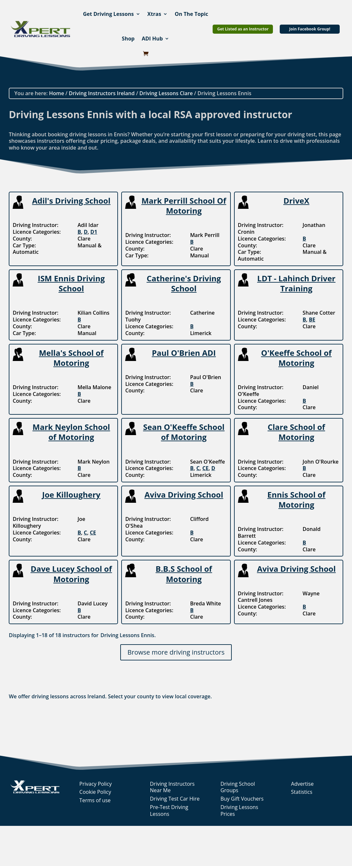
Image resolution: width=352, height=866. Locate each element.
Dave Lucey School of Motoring (71, 573)
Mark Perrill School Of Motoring (183, 205)
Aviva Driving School (184, 494)
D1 (93, 231)
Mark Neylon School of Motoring (71, 432)
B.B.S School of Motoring (184, 573)
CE (205, 468)
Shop (128, 38)
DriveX (296, 200)
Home (56, 93)
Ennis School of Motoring (296, 499)
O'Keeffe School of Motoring (296, 357)
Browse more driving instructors (175, 652)
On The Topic (191, 13)
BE (312, 319)
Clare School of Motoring (296, 432)
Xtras (154, 13)
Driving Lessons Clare (166, 93)
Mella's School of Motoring (71, 357)
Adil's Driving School (71, 200)
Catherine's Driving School (184, 283)
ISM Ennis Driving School (71, 283)
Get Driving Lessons (108, 13)
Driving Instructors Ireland (102, 93)
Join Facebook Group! (309, 29)
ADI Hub (152, 38)
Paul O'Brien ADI (184, 352)
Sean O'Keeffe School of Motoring (184, 432)
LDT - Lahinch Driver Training (296, 283)
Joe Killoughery (71, 494)
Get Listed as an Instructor (243, 29)
